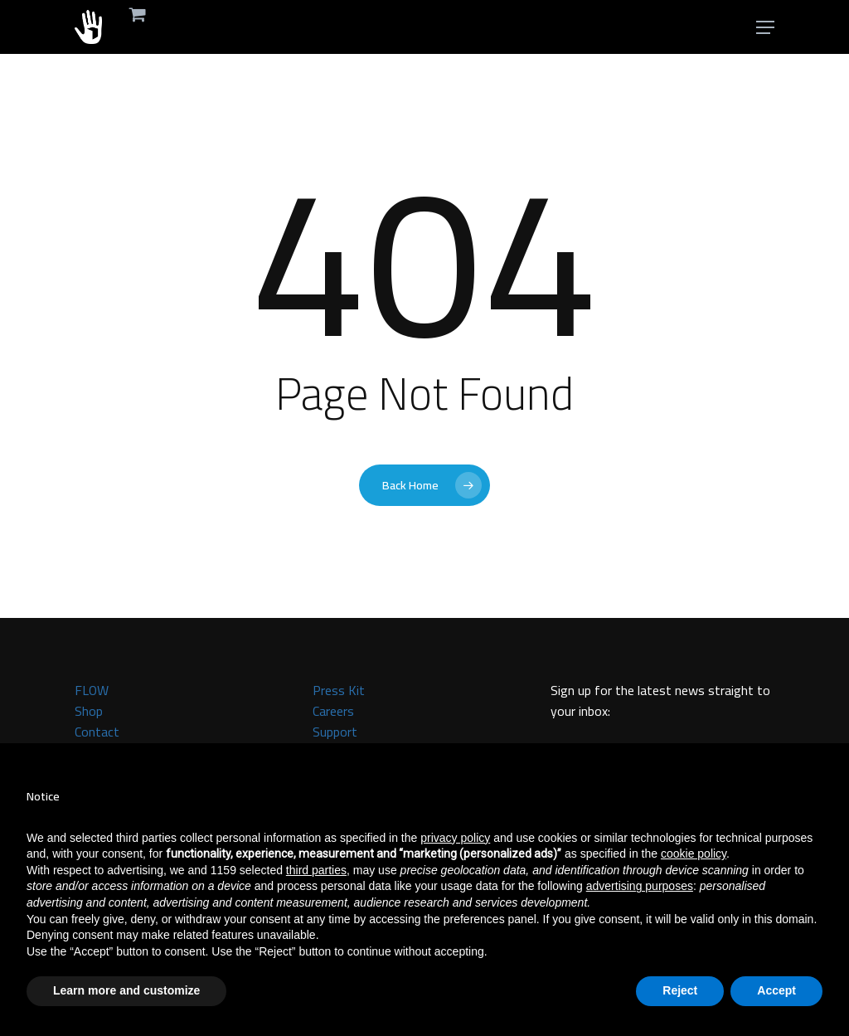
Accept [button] (776, 990)
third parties (316, 870)
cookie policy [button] (693, 853)
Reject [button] (679, 990)
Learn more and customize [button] (126, 990)
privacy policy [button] (455, 837)
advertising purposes (639, 886)
